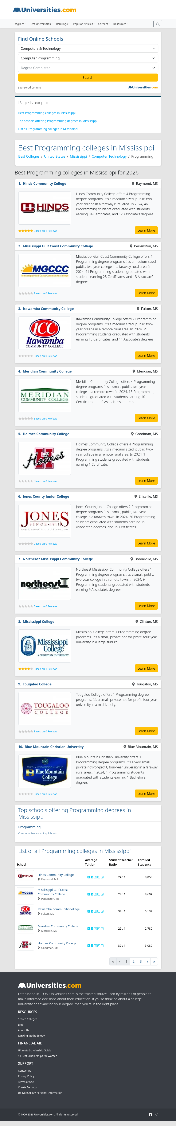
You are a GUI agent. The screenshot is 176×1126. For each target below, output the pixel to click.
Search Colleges (27, 1019)
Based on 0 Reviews (45, 293)
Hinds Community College (44, 183)
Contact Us (24, 1070)
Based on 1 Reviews (45, 231)
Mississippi (78, 156)
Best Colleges (29, 156)
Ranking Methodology (31, 1036)
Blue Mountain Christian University (54, 746)
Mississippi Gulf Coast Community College (58, 246)
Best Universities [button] (40, 24)
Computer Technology (109, 156)
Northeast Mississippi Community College (58, 559)
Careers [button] (103, 24)
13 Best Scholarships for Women (37, 1056)
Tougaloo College (37, 684)
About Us (23, 1030)
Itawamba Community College (48, 308)
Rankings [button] (62, 24)
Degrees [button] (19, 24)
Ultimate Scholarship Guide (34, 1050)
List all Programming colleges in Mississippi (48, 129)
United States (54, 156)
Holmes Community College (46, 434)
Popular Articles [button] (83, 24)
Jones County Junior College (46, 496)
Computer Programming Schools (37, 833)
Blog (21, 1025)
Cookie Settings (27, 1087)
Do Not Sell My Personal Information (40, 1093)
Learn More (146, 230)
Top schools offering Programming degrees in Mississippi (58, 121)
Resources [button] (119, 24)
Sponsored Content (29, 87)
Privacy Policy (26, 1076)
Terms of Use (26, 1082)
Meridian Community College (47, 371)
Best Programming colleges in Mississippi (47, 113)
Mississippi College (38, 621)
